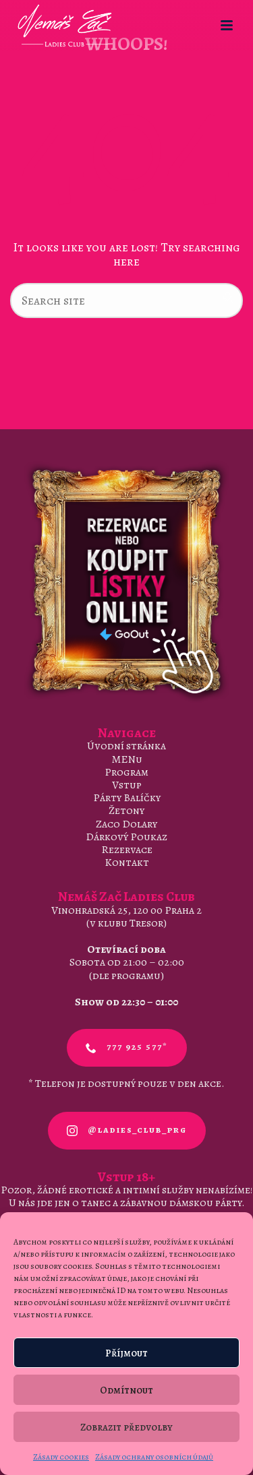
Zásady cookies (61, 1456)
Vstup (127, 785)
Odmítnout (126, 1390)
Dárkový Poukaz (126, 836)
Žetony (126, 810)
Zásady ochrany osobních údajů (154, 1456)
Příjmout (126, 1353)
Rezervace (126, 849)
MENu (126, 759)
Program (126, 772)
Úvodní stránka (126, 746)
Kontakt (127, 862)
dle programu (126, 975)
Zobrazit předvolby (126, 1427)
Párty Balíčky (127, 797)
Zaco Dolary (126, 824)
